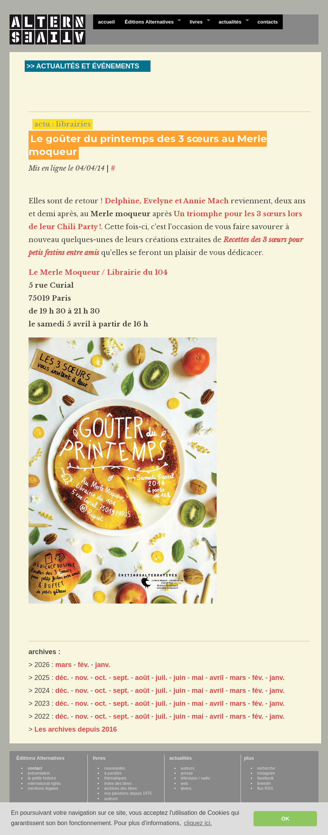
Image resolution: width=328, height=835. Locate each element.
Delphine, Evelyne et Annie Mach (167, 201)
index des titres (118, 783)
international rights (44, 783)
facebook (265, 778)
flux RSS (265, 788)
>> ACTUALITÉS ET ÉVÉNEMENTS (83, 66)
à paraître (113, 773)
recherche (266, 768)
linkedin (264, 783)
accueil (106, 22)
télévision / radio (195, 778)
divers (186, 788)
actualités (231, 21)
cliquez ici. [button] (198, 823)
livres (197, 21)
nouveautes (114, 768)
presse (187, 773)
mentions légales (43, 788)
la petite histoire (42, 778)
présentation (39, 773)
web (185, 783)
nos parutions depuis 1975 (128, 793)
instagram (266, 773)
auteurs (111, 798)
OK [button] (285, 819)
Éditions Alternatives (150, 21)
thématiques (115, 778)
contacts (268, 22)
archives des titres (120, 788)
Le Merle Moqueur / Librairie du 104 (98, 272)
